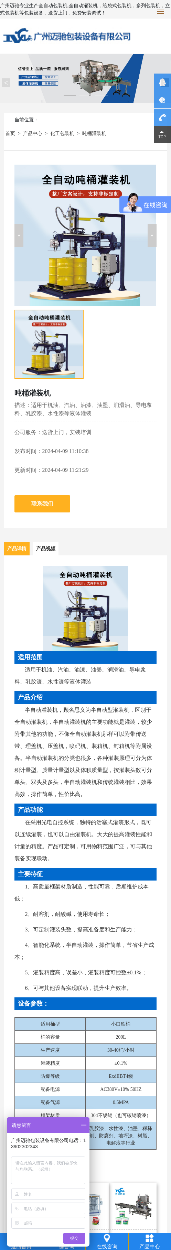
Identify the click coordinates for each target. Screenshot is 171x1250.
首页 (10, 133)
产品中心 (32, 133)
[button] (18, 235)
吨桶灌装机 (94, 133)
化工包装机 (62, 133)
